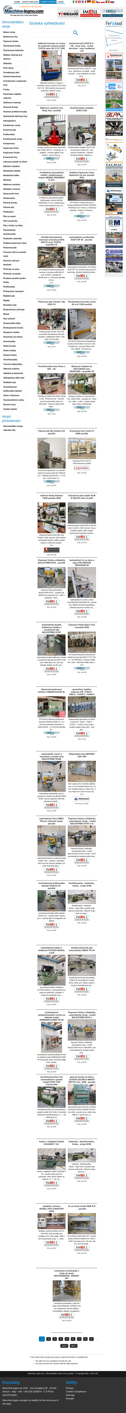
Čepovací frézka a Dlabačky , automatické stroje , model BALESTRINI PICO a (82, 1015)
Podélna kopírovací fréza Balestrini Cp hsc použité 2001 (81, 175)
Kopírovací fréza (10, 148)
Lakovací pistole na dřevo (15, 162)
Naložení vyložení (11, 166)
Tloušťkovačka (10, 360)
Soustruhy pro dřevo (13, 337)
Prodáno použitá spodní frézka (14, 280)
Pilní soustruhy (10, 221)
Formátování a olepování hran (14, 83)
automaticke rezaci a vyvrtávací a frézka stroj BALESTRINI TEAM (51, 756)
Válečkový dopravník (13, 373)
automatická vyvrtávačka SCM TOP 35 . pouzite (81, 238)
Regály (6, 300)
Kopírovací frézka (11, 153)
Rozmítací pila (9, 305)
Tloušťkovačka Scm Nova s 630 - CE (51, 367)
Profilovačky (9, 287)
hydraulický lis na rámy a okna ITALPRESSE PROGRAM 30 (81, 562)
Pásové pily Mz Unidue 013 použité (51, 432)
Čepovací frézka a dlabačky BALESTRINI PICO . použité (51, 561)
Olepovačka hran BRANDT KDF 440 (82, 755)
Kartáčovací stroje (11, 125)
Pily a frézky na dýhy (13, 225)
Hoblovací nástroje (12, 103)
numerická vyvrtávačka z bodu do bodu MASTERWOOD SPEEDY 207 (66, 1274)
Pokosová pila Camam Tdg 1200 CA (51, 303)
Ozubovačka (9, 198)
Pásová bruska (10, 203)
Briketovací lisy (10, 37)
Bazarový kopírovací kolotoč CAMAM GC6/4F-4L (51, 690)
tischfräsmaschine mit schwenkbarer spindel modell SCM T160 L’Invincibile (51, 1081)
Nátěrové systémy (11, 184)
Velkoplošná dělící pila (13, 378)
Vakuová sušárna (11, 369)
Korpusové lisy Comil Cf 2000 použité (82, 432)
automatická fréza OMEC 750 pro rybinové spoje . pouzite (51, 821)
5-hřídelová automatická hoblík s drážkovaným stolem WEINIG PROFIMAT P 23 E (51, 176)
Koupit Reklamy (30, 2)
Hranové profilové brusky (15, 112)
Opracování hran (11, 194)
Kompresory (9, 143)
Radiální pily (9, 296)
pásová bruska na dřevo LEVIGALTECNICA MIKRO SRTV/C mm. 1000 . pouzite (81, 1079)
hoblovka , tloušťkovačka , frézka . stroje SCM (82, 1142)
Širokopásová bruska (13, 328)
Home (17, 2)
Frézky (6, 89)
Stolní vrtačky (9, 350)
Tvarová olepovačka (12, 364)
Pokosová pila (9, 248)
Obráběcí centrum (11, 189)
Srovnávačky (9, 341)
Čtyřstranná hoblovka (13, 50)
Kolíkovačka (9, 134)
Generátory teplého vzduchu (12, 96)
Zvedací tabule (10, 409)
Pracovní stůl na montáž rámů (14, 254)
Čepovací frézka (10, 41)
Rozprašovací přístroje (13, 309)
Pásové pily (8, 207)
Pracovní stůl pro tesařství (11, 263)
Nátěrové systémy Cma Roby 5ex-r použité (51, 109)
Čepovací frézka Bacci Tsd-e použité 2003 (81, 626)
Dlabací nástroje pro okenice (12, 57)
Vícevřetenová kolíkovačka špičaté (12, 389)
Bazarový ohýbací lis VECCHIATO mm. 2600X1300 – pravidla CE (82, 369)
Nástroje (7, 180)
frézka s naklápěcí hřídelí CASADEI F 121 (51, 1142)
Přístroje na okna (11, 269)
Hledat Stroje (48, 2)
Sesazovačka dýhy (12, 323)
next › (64, 1346)
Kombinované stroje (12, 139)
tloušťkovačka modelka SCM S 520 (82, 109)
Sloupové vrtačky (11, 332)
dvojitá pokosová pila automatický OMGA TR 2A (82, 949)
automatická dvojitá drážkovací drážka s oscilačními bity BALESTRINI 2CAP (52, 628)
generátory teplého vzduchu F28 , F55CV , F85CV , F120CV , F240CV (81, 692)
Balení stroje (9, 32)
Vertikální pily (9, 382)
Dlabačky (7, 63)
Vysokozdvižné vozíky (13, 400)
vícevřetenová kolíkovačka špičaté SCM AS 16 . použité (51, 885)
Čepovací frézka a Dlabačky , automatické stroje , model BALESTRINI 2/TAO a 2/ (82, 821)
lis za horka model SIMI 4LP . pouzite (82, 1207)
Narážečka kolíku (11, 175)
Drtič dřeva (8, 68)
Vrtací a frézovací (11, 395)
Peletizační (8, 212)
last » (74, 1346)
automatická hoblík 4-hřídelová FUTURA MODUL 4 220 (51, 950)
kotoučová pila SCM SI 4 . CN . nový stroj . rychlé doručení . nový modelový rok (82, 47)
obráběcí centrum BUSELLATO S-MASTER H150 (51, 1208)
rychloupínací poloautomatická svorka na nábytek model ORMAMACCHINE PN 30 (51, 1016)
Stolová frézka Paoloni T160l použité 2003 (51, 496)
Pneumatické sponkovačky (9, 232)
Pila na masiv (9, 216)
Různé (6, 314)
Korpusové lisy (10, 157)
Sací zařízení (9, 319)
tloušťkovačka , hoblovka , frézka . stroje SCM (82, 884)
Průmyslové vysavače (13, 291)
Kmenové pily (9, 130)
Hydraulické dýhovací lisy (15, 116)
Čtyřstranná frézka (12, 46)
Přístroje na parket (12, 274)
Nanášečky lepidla (11, 171)
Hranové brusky (10, 107)
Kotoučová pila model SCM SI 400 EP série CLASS (81, 496)
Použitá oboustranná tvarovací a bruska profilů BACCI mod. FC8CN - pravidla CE (51, 241)
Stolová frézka (9, 355)
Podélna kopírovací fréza (14, 243)
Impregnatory (9, 121)
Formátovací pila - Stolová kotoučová (12, 74)
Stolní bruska (9, 346)
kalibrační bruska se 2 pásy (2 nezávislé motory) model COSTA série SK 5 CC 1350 (51, 46)
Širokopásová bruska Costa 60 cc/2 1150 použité (82, 303)
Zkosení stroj (9, 404)
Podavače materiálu (12, 238)
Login (61, 2)
